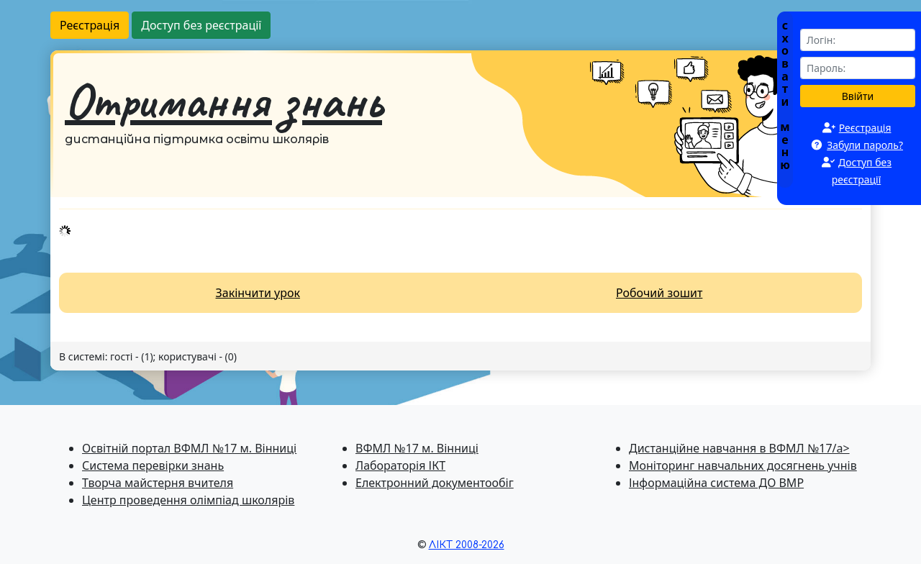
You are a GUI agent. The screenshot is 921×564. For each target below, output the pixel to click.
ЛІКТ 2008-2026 (466, 545)
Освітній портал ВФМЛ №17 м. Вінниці (189, 448)
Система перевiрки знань (153, 465)
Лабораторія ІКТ (400, 465)
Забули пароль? (865, 145)
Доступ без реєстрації (201, 25)
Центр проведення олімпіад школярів (188, 500)
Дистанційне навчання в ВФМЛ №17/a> (739, 448)
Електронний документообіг (434, 483)
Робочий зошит (659, 293)
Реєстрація (89, 25)
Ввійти (858, 96)
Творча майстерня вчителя (157, 483)
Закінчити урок (258, 293)
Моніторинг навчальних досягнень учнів (743, 465)
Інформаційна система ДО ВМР (716, 483)
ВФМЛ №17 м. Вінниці (416, 448)
